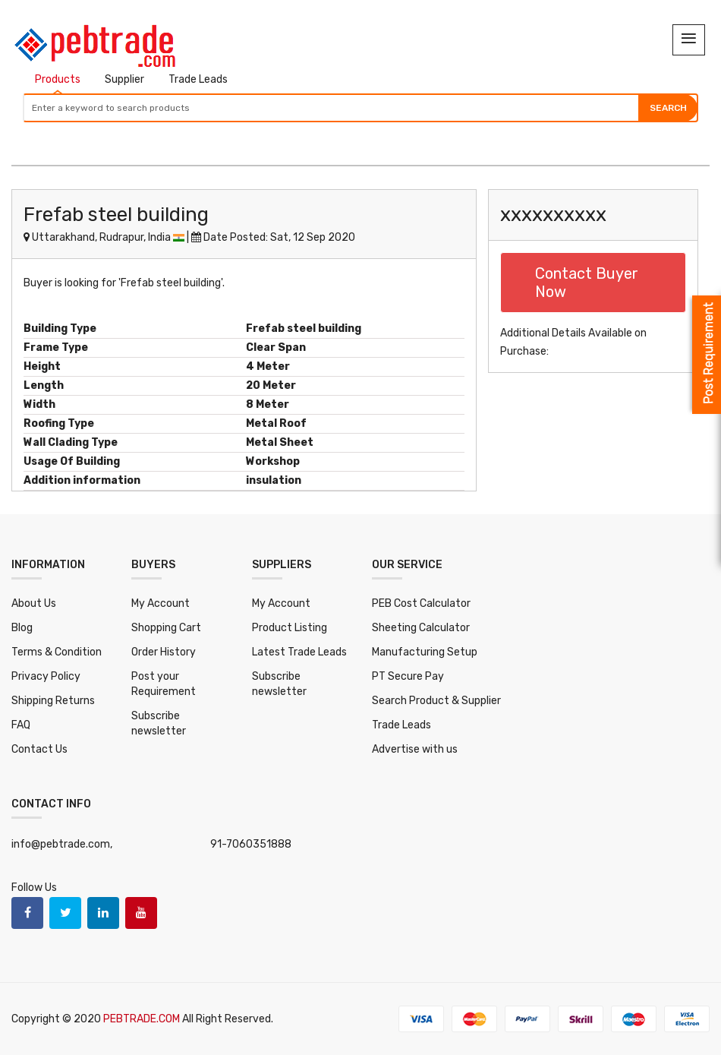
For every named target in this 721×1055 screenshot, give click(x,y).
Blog (22, 627)
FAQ (20, 725)
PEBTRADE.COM (142, 1018)
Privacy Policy (45, 676)
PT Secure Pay (408, 676)
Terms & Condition (56, 652)
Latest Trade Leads (299, 652)
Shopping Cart (166, 627)
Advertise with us (415, 749)
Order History (163, 652)
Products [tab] (57, 79)
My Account (160, 603)
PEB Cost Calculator (421, 603)
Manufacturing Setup (424, 652)
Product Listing (289, 627)
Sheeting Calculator (421, 627)
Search (668, 108)
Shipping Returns (53, 700)
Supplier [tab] (124, 79)
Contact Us (39, 749)
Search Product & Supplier (436, 700)
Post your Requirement (163, 684)
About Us (33, 603)
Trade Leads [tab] (198, 79)
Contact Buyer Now (586, 282)
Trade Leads (401, 725)
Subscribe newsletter (158, 723)
